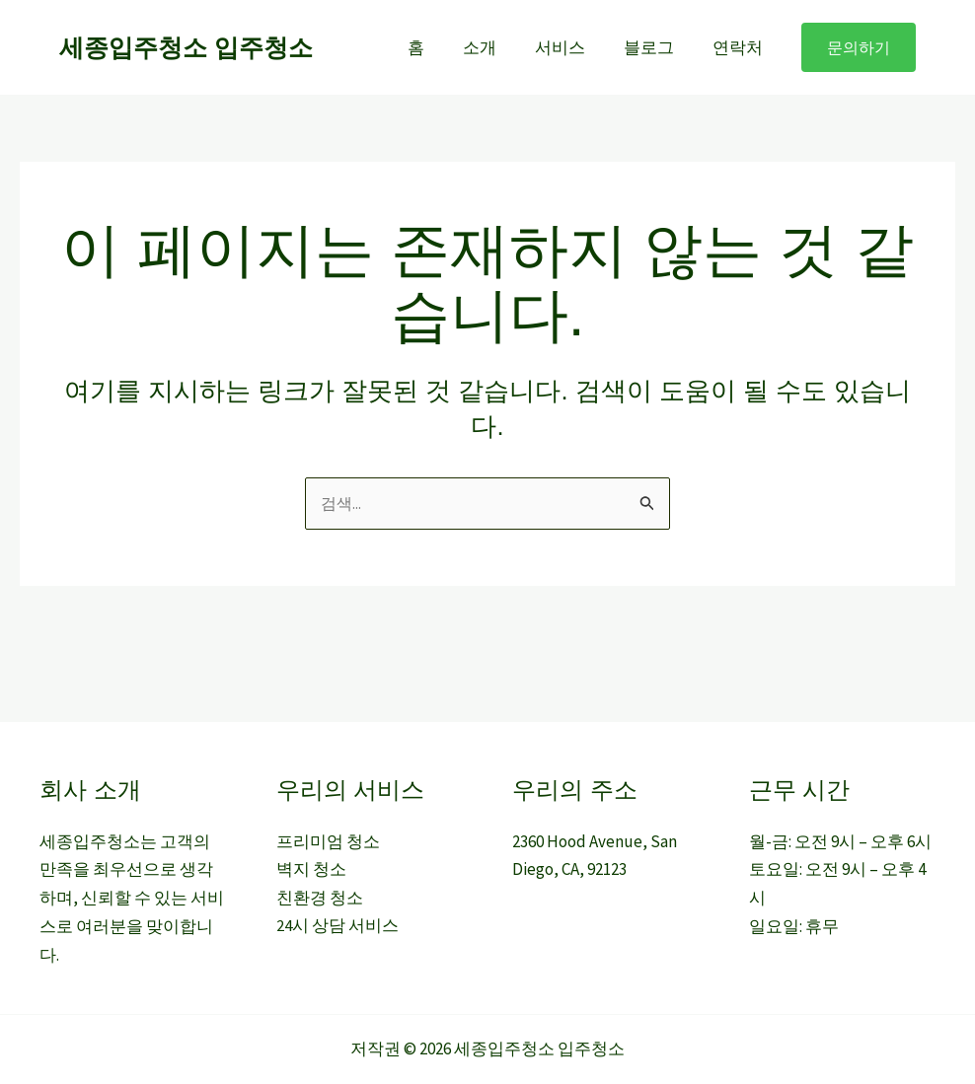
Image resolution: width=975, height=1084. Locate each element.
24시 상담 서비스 (337, 928)
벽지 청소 (311, 871)
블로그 (656, 47)
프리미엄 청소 (328, 842)
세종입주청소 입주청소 (186, 47)
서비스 (572, 47)
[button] (858, 47)
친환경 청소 (319, 899)
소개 (496, 47)
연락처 (739, 47)
